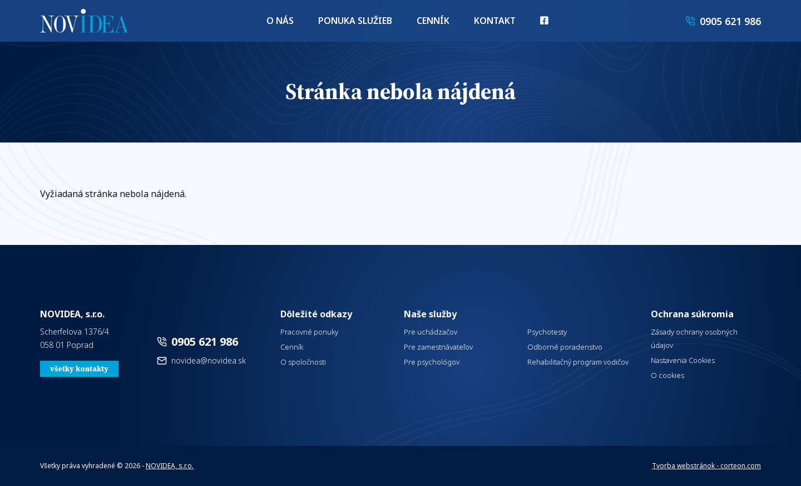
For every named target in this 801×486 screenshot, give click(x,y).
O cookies (667, 375)
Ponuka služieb (357, 22)
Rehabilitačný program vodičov (578, 362)
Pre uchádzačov (430, 332)
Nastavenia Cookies (683, 360)
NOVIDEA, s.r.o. (170, 465)
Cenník (429, 22)
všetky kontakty (79, 369)
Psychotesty (547, 332)
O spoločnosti (303, 362)
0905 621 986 (204, 341)
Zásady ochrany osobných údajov (694, 338)
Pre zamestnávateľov (438, 347)
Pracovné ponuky (309, 332)
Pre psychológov (431, 362)
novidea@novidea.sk (208, 360)
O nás (288, 22)
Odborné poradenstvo (564, 347)
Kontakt (488, 22)
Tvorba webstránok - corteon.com (706, 465)
